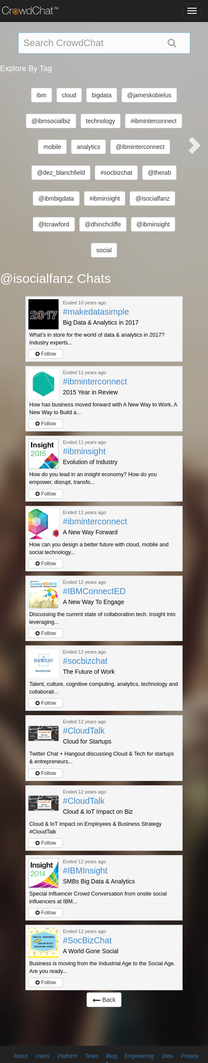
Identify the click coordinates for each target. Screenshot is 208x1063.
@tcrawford (53, 224)
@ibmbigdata (56, 198)
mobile (52, 146)
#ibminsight (105, 198)
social (104, 250)
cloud (69, 95)
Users (42, 1056)
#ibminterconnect (153, 121)
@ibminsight (153, 224)
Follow (45, 354)
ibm (42, 95)
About (20, 1056)
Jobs (167, 1056)
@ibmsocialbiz (50, 121)
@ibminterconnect (140, 146)
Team (92, 1056)
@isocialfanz (152, 198)
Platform (67, 1056)
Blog (111, 1056)
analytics (88, 146)
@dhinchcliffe (103, 224)
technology (100, 121)
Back (103, 999)
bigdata (102, 95)
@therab (159, 172)
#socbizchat (116, 172)
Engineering (139, 1056)
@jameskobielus (149, 95)
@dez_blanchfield (61, 172)
